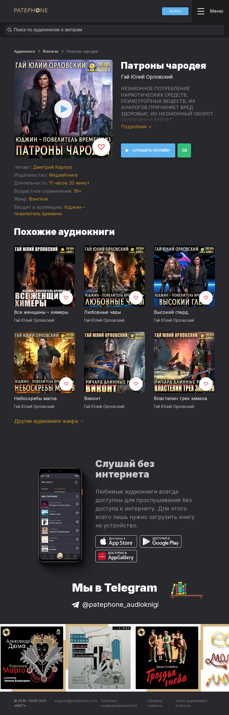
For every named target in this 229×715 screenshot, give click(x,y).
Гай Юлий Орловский (147, 77)
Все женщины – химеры (41, 312)
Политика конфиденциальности (119, 703)
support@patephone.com (76, 701)
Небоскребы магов (35, 398)
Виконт (92, 398)
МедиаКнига (63, 175)
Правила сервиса (155, 703)
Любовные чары (102, 312)
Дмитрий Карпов (52, 167)
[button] (175, 11)
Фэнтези (50, 51)
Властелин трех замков (180, 398)
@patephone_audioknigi (114, 604)
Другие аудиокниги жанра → (49, 421)
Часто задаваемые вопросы (191, 703)
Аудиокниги (24, 51)
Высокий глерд (171, 312)
